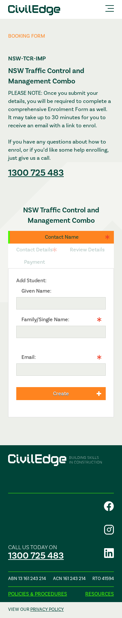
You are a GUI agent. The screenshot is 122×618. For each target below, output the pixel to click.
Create (61, 393)
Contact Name (62, 237)
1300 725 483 (36, 172)
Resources (99, 594)
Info (20, 342)
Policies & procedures (37, 594)
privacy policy (47, 609)
